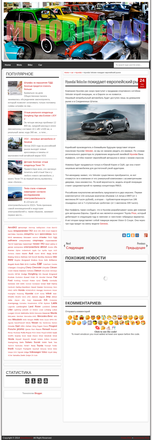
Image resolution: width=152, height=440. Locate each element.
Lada (54, 303)
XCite (10, 355)
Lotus (54, 310)
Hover (54, 290)
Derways (53, 271)
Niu (40, 323)
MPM (51, 320)
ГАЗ (31, 231)
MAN (31, 313)
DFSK (17, 274)
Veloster (89, 151)
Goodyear (36, 284)
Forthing (17, 281)
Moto (19, 65)
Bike (30, 65)
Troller (54, 346)
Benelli (34, 257)
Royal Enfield (47, 333)
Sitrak (54, 336)
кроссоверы (46, 234)
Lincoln (25, 310)
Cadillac (32, 264)
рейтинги (12, 240)
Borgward (26, 260)
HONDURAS (30, 290)
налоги (35, 237)
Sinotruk (47, 336)
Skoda (11, 339)
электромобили (31, 247)
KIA (46, 300)
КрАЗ (37, 234)
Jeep (48, 296)
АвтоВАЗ (12, 227)
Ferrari (49, 277)
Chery (28, 267)
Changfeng (20, 268)
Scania (18, 336)
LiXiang (48, 310)
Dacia (15, 271)
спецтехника (24, 240)
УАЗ (42, 244)
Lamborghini (21, 306)
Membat (20, 316)
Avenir (37, 254)
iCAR (37, 294)
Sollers (46, 339)
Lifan (10, 309)
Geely (45, 280)
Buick (17, 264)
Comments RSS (141, 438)
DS (40, 274)
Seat (29, 336)
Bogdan (17, 260)
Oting (34, 326)
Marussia (38, 313)
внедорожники (20, 231)
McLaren (11, 316)
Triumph (48, 346)
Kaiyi (29, 300)
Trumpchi (27, 349)
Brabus (34, 260)
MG (55, 316)
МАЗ (10, 237)
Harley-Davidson (23, 287)
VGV (15, 352)
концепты (29, 234)
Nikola (28, 323)
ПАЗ (50, 237)
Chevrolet (36, 267)
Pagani (39, 326)
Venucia (43, 349)
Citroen (53, 267)
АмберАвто (40, 228)
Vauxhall (35, 349)
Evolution (19, 277)
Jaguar (42, 297)
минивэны (17, 237)
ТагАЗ (10, 244)
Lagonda (11, 307)
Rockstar (16, 333)
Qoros (27, 329)
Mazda (53, 313)
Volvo (44, 352)
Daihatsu (30, 271)
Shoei (41, 336)
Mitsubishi (17, 319)
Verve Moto (52, 349)
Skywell (18, 339)
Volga (26, 352)
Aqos (50, 250)
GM (17, 284)
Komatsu (23, 303)
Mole (25, 320)
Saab (54, 333)
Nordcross (47, 323)
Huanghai (11, 294)
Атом (49, 228)
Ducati (45, 274)
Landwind (46, 307)
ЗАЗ (35, 231)
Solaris (40, 339)
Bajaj (49, 253)
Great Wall (45, 284)
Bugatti (11, 264)
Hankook (11, 287)
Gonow (28, 284)
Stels (21, 342)
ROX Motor (36, 333)
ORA (23, 326)
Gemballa (53, 281)
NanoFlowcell (19, 323)
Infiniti (48, 293)
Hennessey (48, 287)
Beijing (11, 257)
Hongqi (39, 290)
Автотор (31, 228)
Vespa (10, 352)
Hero (55, 287)
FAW (33, 277)
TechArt (11, 346)
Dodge (24, 274)
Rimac (10, 333)
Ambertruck (26, 250)
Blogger (38, 393)
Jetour (54, 297)
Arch (55, 250)
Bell (29, 257)
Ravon (39, 329)
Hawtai (40, 287)
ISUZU (18, 297)
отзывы (43, 237)
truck (11, 348)
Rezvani (54, 329)
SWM (44, 342)
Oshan (28, 326)
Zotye (28, 355)
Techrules (19, 346)
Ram (33, 329)
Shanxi (35, 336)
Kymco (47, 303)
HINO (10, 290)
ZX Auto (34, 355)
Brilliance (53, 260)
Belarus (17, 257)
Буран (10, 231)
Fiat (55, 277)
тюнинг (36, 244)
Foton (32, 280)
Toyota (40, 345)
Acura (50, 247)
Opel (17, 326)
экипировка (18, 247)
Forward (25, 281)
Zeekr (22, 355)
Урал (47, 244)
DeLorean (46, 271)
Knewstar (53, 300)
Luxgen (11, 313)
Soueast (54, 339)
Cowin (10, 271)
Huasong (20, 294)
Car (40, 65)
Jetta (10, 300)
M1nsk (17, 313)
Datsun (37, 270)
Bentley (41, 257)
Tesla (33, 346)
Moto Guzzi (44, 320)
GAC (38, 280)
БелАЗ (54, 228)
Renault (46, 329)
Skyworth (26, 339)
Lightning (17, 310)
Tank (50, 342)
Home (8, 65)
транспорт (27, 244)
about (43, 246)
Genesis (104, 223)
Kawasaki (37, 300)
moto (36, 319)
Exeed (26, 277)
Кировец (19, 234)
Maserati (46, 313)
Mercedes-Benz (45, 316)
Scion (24, 336)
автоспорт (22, 227)
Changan (12, 267)
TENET (26, 346)
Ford (10, 280)
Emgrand (53, 274)
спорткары (38, 240)
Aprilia (44, 250)
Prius (133, 213)
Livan (41, 310)
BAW (55, 253)
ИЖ (39, 231)
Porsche (12, 329)
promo (20, 329)
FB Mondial (40, 277)
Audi (31, 253)
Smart (33, 339)
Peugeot (53, 326)
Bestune (48, 257)
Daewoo (22, 271)
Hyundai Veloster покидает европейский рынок (105, 82)
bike (55, 257)
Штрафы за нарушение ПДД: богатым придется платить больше (38, 85)
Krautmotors (32, 303)
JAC (29, 297)
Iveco (24, 297)
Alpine (18, 250)
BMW (10, 260)
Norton (54, 323)
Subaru (28, 342)
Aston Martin (21, 253)
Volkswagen (35, 352)
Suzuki (37, 342)
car (39, 264)
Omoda (11, 326)
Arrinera (11, 254)
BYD (26, 264)
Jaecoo (35, 297)
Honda (21, 290)
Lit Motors (34, 310)
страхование (51, 240)
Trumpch (18, 349)
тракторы (18, 244)
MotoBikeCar (26, 438)
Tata (55, 342)
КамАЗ (54, 231)
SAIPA (10, 336)
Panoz (45, 326)
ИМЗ (43, 231)
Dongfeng (33, 274)
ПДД (55, 237)
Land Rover (34, 306)
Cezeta (54, 264)
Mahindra (25, 313)
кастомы (12, 234)
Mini (9, 320)
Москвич (27, 237)
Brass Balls (43, 260)
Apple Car (36, 250)
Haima (54, 284)
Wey (55, 352)
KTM (40, 303)
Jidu (23, 300)
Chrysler (45, 267)
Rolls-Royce (26, 333)
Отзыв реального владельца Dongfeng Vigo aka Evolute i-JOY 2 (40, 115)
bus (22, 264)
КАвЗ (48, 231)
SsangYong (13, 342)
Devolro (11, 274)
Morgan (30, 320)
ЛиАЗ (55, 234)
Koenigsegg (13, 303)
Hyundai (134, 154)
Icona (42, 294)
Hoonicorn (47, 290)
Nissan (34, 322)
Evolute (11, 277)
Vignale (20, 352)
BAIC (43, 253)
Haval (33, 287)
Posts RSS (126, 438)
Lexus (54, 306)
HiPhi (15, 290)
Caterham (47, 264)
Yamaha (16, 355)
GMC (22, 284)
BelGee (24, 257)
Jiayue (16, 300)
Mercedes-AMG (30, 316)
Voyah (50, 352)
